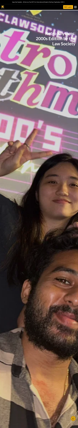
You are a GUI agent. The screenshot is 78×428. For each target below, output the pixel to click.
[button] (73, 417)
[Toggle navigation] (75, 7)
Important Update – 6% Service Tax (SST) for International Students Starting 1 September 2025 (38, 2)
